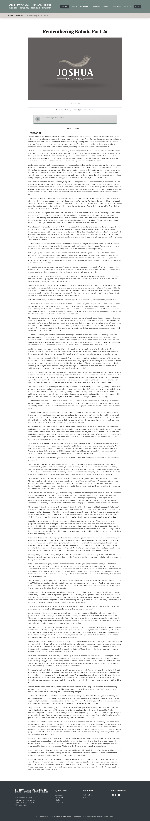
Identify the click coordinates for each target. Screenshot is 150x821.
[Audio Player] (75, 119)
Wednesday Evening (88, 110)
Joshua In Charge (66, 110)
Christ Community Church (62, 816)
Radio (57, 800)
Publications (88, 795)
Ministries (59, 797)
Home (10, 16)
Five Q (111, 816)
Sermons (19, 16)
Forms (85, 797)
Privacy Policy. (96, 816)
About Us (59, 795)
